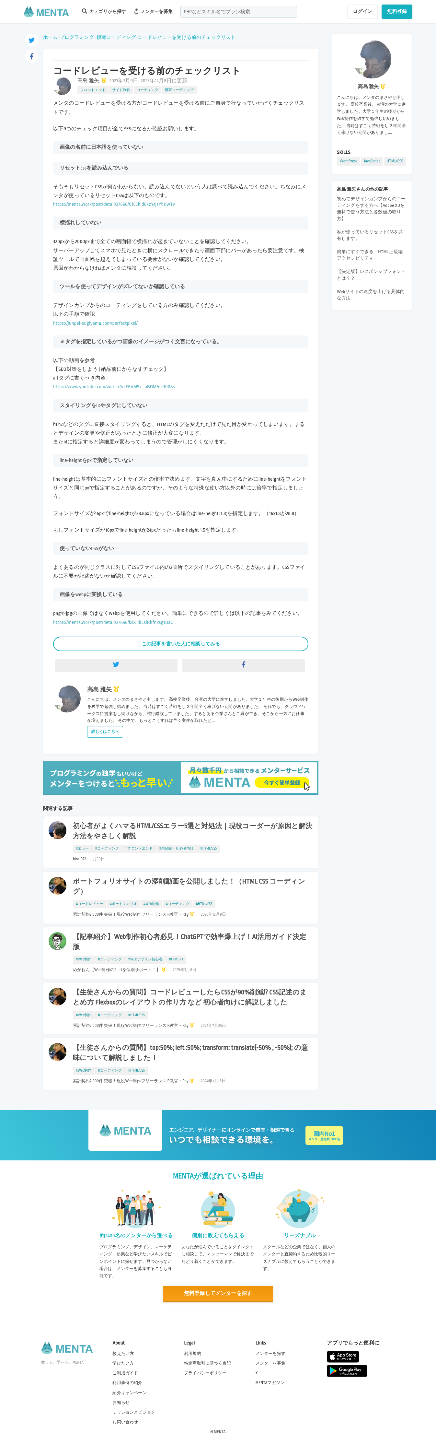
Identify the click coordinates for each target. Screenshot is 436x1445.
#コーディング (107, 849)
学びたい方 (123, 1363)
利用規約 (192, 1353)
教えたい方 (123, 1353)
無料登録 (397, 11)
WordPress (348, 161)
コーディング (147, 90)
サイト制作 (121, 90)
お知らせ (121, 1402)
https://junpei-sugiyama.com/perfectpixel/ (95, 323)
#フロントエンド (139, 849)
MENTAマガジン (270, 1382)
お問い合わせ (125, 1422)
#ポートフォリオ (123, 904)
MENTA (220, 1431)
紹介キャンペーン (129, 1393)
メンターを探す (270, 1353)
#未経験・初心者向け (176, 849)
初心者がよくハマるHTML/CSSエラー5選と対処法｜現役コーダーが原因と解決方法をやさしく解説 (192, 831)
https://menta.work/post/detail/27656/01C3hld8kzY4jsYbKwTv (114, 204)
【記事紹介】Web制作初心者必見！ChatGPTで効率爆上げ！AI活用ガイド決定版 (189, 942)
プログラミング (77, 37)
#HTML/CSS (208, 849)
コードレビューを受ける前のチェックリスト (186, 37)
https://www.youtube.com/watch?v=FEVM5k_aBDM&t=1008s (114, 387)
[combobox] (238, 12)
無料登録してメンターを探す (218, 1293)
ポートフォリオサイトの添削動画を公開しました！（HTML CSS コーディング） (189, 886)
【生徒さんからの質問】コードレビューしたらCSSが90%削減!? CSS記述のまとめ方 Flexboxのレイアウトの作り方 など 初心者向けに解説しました (190, 997)
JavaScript (372, 161)
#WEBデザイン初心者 (145, 959)
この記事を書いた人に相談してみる (181, 643)
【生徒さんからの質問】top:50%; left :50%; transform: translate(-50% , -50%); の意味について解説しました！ (190, 1053)
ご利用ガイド (125, 1373)
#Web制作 (151, 904)
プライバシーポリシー (205, 1373)
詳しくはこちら (105, 732)
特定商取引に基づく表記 (207, 1363)
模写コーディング (116, 37)
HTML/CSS (395, 161)
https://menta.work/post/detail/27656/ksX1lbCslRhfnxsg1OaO (113, 622)
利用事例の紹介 (127, 1382)
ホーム (50, 37)
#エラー (82, 849)
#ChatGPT (176, 959)
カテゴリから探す (104, 11)
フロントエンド (93, 90)
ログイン (363, 11)
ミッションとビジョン (133, 1412)
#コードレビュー (89, 904)
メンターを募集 (153, 11)
